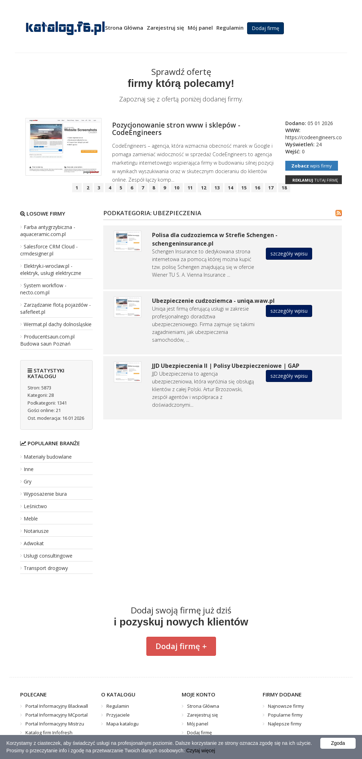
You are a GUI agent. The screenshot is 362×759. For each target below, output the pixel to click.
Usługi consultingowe (48, 555)
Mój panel (200, 27)
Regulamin (230, 27)
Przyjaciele (118, 715)
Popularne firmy (285, 715)
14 (230, 187)
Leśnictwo (35, 506)
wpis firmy (311, 166)
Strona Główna (124, 27)
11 (190, 187)
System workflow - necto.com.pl (43, 289)
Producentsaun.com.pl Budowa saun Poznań (47, 340)
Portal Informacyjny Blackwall (56, 706)
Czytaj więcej (200, 750)
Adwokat (34, 543)
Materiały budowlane (48, 456)
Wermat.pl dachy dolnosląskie (58, 324)
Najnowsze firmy (286, 706)
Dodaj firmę (265, 28)
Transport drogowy (46, 568)
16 (257, 187)
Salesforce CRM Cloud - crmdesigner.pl (49, 250)
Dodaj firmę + (181, 646)
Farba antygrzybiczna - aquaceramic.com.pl (47, 230)
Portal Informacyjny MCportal (56, 715)
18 (284, 187)
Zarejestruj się (165, 27)
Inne (29, 469)
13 (217, 187)
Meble (31, 518)
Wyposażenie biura (45, 493)
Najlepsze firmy (285, 723)
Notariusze (36, 531)
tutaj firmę (315, 180)
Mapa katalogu (122, 723)
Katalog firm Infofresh (48, 732)
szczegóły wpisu (289, 253)
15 (243, 187)
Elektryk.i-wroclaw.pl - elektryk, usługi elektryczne (50, 269)
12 (203, 187)
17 (270, 187)
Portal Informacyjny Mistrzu (54, 723)
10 (176, 187)
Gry (27, 481)
